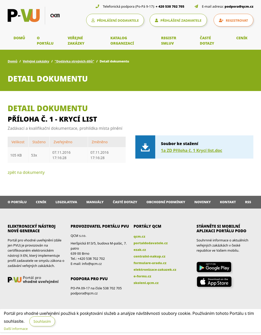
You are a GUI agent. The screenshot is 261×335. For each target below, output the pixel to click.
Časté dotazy (125, 202)
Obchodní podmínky (165, 202)
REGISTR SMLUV (168, 40)
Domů (12, 61)
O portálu (17, 202)
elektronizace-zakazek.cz (155, 269)
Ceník (41, 202)
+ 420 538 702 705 (170, 6)
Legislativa (66, 202)
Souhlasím (42, 321)
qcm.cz (139, 236)
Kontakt (228, 202)
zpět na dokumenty (26, 172)
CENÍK (241, 37)
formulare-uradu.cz (150, 263)
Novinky (202, 202)
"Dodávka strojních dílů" (74, 61)
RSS (248, 202)
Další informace (16, 328)
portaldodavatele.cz (151, 243)
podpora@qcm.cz (239, 6)
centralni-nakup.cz (149, 256)
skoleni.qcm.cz (146, 282)
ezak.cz (140, 249)
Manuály (95, 202)
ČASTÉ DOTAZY (207, 40)
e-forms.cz (142, 276)
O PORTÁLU (45, 40)
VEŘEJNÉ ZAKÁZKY (76, 40)
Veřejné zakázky (36, 61)
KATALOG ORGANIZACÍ (122, 40)
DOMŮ (19, 37)
